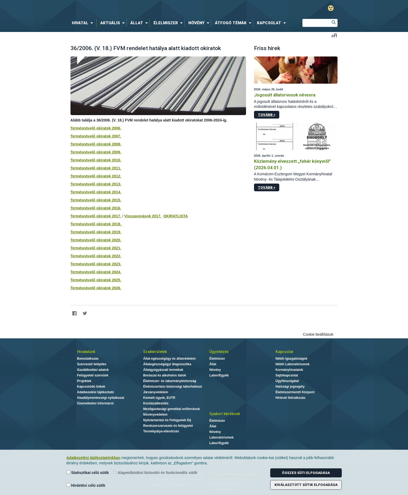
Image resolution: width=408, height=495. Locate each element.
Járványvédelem (155, 392)
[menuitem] (83, 23)
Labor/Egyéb (219, 375)
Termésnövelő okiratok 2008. (95, 144)
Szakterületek (155, 352)
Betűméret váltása (334, 35)
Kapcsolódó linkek (91, 386)
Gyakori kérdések (224, 414)
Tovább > (266, 115)
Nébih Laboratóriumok (293, 364)
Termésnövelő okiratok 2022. (95, 256)
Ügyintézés (219, 352)
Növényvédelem (155, 414)
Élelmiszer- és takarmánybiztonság (169, 381)
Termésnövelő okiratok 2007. (95, 136)
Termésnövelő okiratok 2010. (95, 160)
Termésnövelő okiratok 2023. (95, 264)
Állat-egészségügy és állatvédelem (169, 358)
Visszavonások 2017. (142, 216)
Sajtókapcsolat (287, 375)
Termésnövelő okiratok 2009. (95, 152)
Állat (212, 364)
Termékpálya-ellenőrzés (161, 431)
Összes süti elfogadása (306, 473)
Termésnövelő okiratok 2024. (95, 272)
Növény (215, 370)
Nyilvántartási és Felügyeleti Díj (167, 420)
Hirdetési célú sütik (85, 485)
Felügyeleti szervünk (93, 375)
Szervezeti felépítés (92, 364)
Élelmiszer (217, 358)
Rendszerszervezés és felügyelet (168, 426)
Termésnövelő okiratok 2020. (95, 240)
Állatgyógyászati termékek (163, 370)
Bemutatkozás (88, 358)
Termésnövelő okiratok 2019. (95, 232)
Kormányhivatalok (289, 370)
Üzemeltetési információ (95, 403)
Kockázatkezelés (155, 403)
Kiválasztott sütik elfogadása (306, 485)
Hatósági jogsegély (290, 386)
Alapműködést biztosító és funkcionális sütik (155, 472)
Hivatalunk (86, 352)
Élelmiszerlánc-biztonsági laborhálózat (172, 386)
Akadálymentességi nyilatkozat (100, 398)
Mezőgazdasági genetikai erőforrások (171, 409)
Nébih (147, 8)
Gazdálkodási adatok (93, 370)
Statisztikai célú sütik (87, 472)
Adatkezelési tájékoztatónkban (93, 458)
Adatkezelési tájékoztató (95, 392)
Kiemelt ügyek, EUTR (159, 398)
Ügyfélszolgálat (287, 381)
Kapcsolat (284, 352)
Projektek (84, 381)
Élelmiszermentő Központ (295, 392)
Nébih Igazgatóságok (291, 358)
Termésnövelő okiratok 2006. (95, 128)
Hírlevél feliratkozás (291, 398)
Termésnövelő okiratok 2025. (95, 280)
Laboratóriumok (221, 437)
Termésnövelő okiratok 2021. (95, 248)
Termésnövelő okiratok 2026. (95, 288)
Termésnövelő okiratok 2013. (95, 184)
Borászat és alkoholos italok (164, 375)
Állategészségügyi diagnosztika (167, 364)
